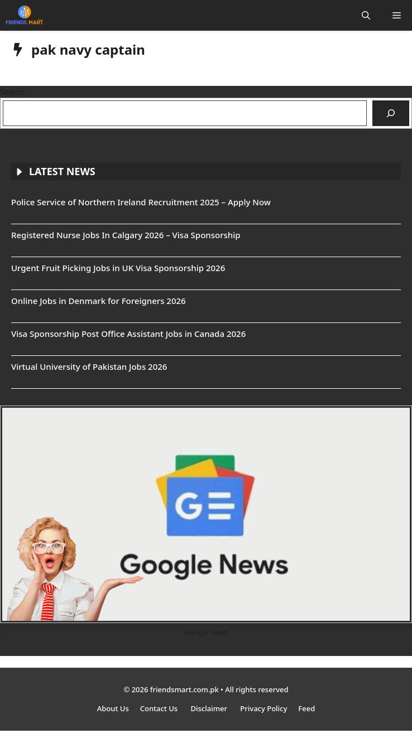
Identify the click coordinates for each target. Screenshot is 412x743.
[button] (366, 15)
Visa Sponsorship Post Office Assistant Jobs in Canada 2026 (128, 333)
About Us (113, 708)
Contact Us (160, 708)
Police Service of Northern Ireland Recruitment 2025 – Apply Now (141, 202)
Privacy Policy (263, 708)
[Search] (390, 113)
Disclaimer (210, 708)
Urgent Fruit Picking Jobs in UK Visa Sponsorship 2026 (118, 267)
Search (12, 91)
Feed (306, 708)
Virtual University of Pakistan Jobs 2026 (89, 366)
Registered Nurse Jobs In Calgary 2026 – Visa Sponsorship (126, 234)
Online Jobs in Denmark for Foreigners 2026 (98, 300)
